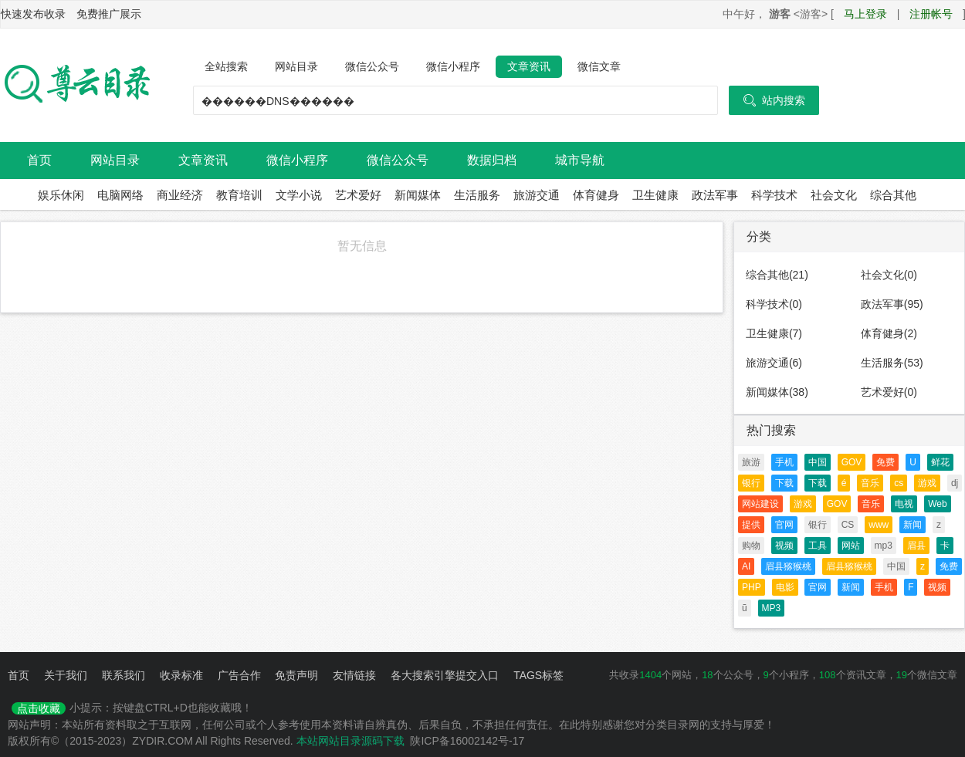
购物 (751, 545)
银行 (751, 483)
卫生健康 (655, 194)
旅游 (751, 462)
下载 (784, 483)
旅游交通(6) (774, 363)
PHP (751, 587)
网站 (850, 545)
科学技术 (774, 194)
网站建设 (760, 503)
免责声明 (296, 675)
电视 (904, 503)
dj (954, 483)
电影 (785, 587)
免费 (885, 462)
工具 (817, 545)
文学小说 (299, 194)
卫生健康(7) (774, 333)
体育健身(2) (889, 333)
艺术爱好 (358, 194)
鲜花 (940, 462)
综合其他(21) (777, 275)
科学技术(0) (774, 304)
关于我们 (65, 675)
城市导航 (579, 160)
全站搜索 (226, 66)
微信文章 (599, 66)
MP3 (771, 608)
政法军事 (715, 194)
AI (746, 566)
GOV (851, 462)
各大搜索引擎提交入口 (445, 675)
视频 (784, 545)
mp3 (883, 545)
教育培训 (239, 194)
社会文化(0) (889, 275)
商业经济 (180, 194)
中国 (817, 462)
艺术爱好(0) (889, 392)
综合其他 (893, 194)
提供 (751, 524)
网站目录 (296, 66)
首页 (39, 160)
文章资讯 (528, 66)
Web (937, 503)
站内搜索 (774, 100)
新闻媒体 (417, 194)
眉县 (916, 545)
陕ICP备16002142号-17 (467, 741)
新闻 (912, 524)
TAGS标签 (538, 675)
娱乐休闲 (61, 194)
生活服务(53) (892, 363)
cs (898, 483)
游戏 (927, 483)
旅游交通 (536, 194)
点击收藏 (38, 708)
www (878, 524)
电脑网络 (120, 194)
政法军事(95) (892, 304)
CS (848, 524)
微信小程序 (453, 66)
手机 (784, 462)
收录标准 (181, 675)
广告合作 (239, 675)
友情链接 (354, 675)
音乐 (870, 483)
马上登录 (865, 14)
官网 (784, 524)
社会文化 (834, 194)
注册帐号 (931, 14)
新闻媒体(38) (777, 392)
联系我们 (123, 675)
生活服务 (477, 194)
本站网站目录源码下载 (350, 741)
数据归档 (491, 160)
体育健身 (596, 194)
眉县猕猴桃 (788, 566)
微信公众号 (372, 66)
